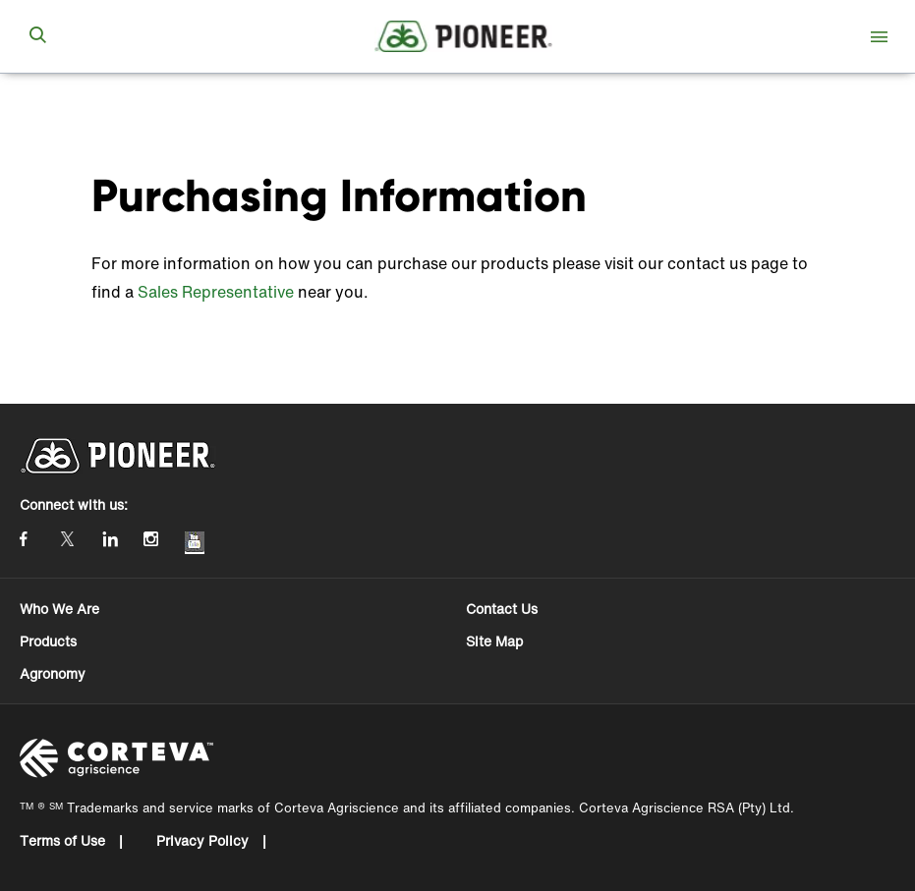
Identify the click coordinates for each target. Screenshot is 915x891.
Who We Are (59, 608)
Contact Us (502, 608)
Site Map (494, 641)
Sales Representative (216, 292)
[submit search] (37, 36)
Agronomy (53, 673)
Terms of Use (64, 840)
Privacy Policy (204, 840)
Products (48, 641)
